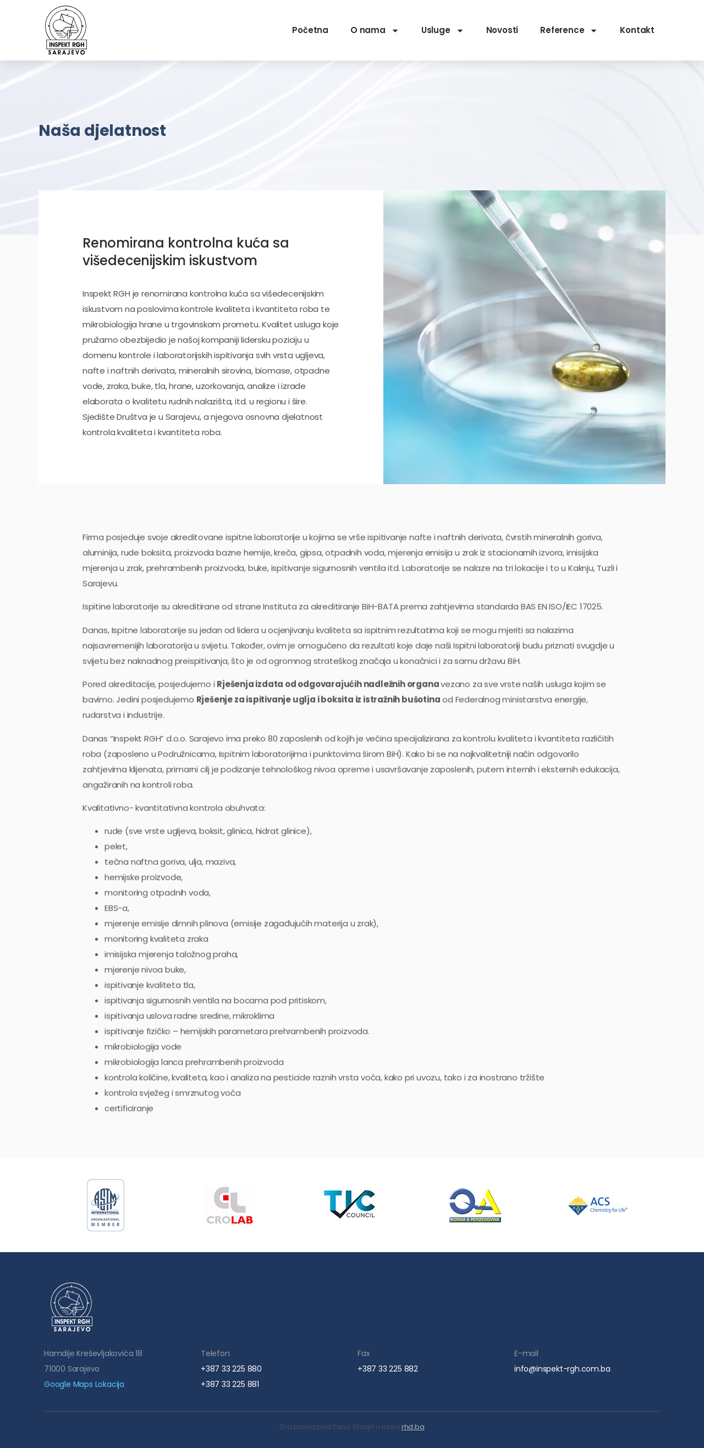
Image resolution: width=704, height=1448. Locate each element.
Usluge (442, 30)
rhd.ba (413, 1427)
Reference (569, 30)
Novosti (502, 30)
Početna (310, 30)
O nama (374, 30)
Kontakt (637, 30)
